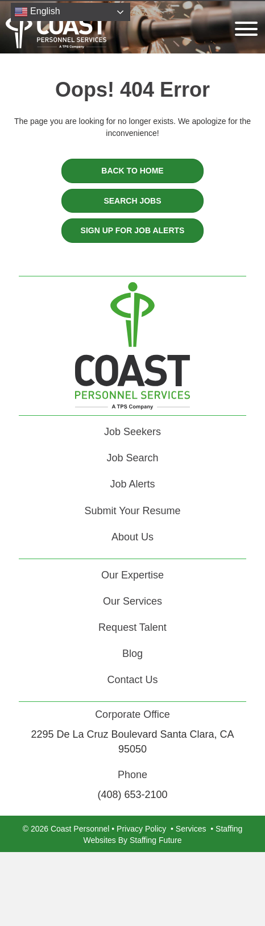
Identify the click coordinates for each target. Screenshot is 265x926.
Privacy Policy (141, 828)
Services (191, 828)
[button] (243, 29)
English (37, 12)
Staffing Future (156, 840)
